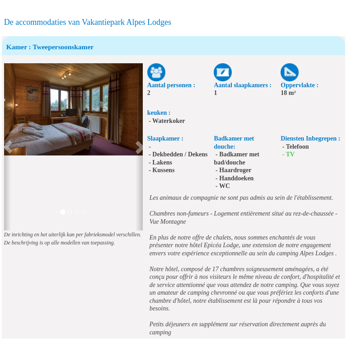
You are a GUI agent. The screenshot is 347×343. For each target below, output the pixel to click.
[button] (7, 146)
